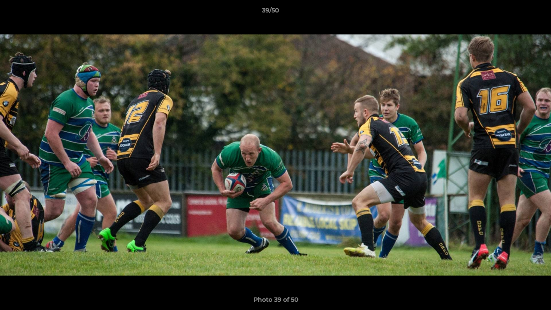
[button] (515, 12)
